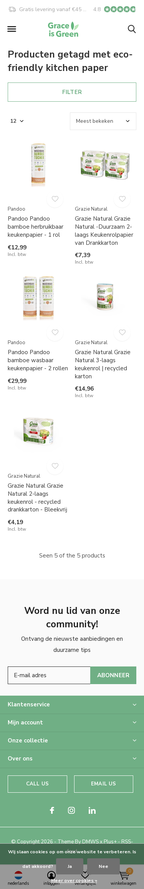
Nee (103, 866)
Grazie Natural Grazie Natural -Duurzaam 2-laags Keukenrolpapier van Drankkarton (104, 230)
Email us (103, 783)
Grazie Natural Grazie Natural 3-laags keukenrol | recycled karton (103, 364)
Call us (37, 783)
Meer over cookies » (74, 880)
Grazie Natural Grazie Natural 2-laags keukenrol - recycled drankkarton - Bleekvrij (37, 497)
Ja (70, 866)
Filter (72, 92)
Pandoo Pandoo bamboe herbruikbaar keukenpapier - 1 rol (35, 227)
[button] (11, 29)
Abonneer (113, 675)
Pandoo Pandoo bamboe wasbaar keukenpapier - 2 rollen (38, 360)
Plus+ (110, 841)
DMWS (90, 841)
